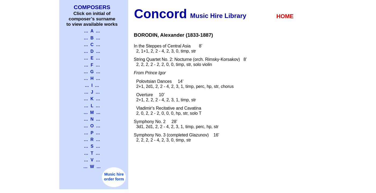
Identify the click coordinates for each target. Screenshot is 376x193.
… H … (92, 78)
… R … (92, 139)
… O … (92, 126)
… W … (92, 166)
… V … (92, 160)
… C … (92, 44)
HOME (285, 16)
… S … (92, 146)
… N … (92, 119)
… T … (92, 153)
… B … (92, 38)
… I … (92, 85)
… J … (92, 92)
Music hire (114, 174)
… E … (92, 58)
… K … (92, 98)
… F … (92, 65)
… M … (91, 112)
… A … (92, 31)
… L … (92, 105)
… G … (92, 71)
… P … (92, 133)
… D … (92, 51)
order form (114, 179)
